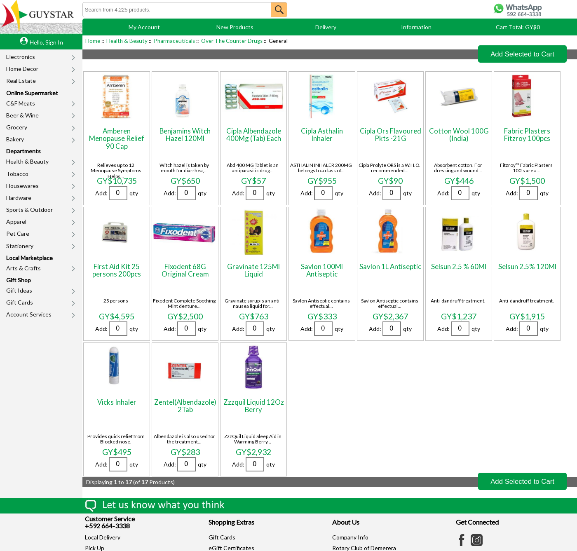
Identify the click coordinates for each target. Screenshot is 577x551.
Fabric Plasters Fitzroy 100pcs (527, 135)
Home (92, 41)
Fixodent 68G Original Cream (185, 270)
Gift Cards (19, 302)
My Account (144, 26)
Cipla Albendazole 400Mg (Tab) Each (253, 135)
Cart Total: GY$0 (518, 26)
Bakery (15, 139)
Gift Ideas (19, 290)
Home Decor (22, 68)
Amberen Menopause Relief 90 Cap (116, 138)
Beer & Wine (22, 115)
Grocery (16, 127)
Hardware (18, 197)
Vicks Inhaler (116, 402)
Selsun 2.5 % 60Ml (458, 266)
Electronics (20, 56)
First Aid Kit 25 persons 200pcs (116, 270)
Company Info (350, 537)
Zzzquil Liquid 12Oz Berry (253, 406)
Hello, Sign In (46, 42)
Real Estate (21, 80)
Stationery (19, 245)
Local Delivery (102, 537)
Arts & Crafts (23, 268)
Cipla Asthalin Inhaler (322, 135)
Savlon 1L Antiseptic (390, 266)
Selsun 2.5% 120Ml (527, 266)
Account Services (29, 314)
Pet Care (17, 233)
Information (416, 26)
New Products (234, 26)
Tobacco (17, 173)
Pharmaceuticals (174, 41)
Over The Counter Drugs (232, 41)
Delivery (325, 26)
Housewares (22, 185)
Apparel (16, 221)
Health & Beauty (27, 161)
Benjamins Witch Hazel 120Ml (185, 135)
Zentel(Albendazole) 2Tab (185, 406)
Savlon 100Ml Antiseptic (322, 270)
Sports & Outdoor (29, 209)
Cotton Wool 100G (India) (459, 135)
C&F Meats (20, 103)
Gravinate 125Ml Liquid (253, 270)
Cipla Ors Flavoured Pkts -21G (390, 135)
